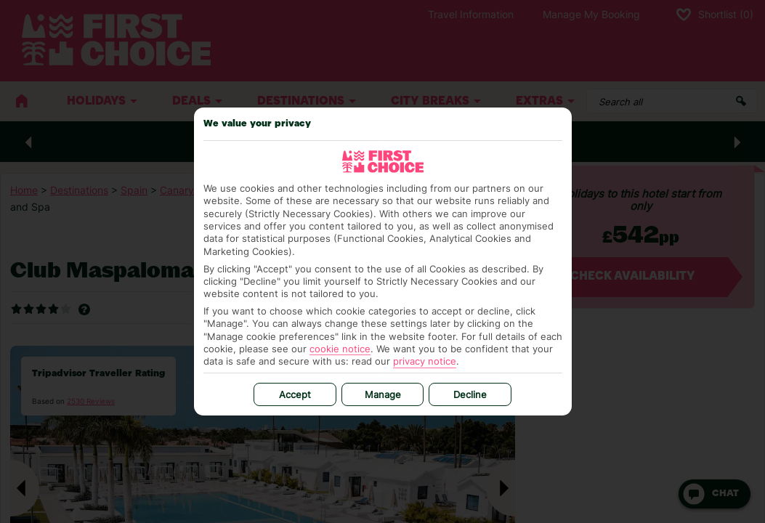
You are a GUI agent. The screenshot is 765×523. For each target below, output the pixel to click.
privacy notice (424, 361)
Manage (383, 394)
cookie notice (340, 348)
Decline (470, 394)
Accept (295, 394)
